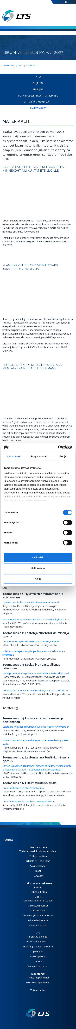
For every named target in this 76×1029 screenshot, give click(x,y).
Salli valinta (38, 568)
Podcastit (38, 875)
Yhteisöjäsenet (38, 956)
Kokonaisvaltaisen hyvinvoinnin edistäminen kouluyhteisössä (35, 619)
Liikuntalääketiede (38, 920)
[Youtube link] (42, 1003)
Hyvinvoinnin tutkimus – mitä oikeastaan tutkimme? (30, 602)
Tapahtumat (8, 65)
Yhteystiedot (38, 990)
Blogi (38, 870)
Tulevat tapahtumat (38, 977)
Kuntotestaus (38, 910)
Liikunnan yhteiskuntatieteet (38, 915)
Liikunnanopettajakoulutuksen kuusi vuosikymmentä (30, 641)
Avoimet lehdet (38, 865)
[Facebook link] (34, 1003)
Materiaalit (32, 65)
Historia (38, 961)
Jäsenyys (38, 951)
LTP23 (20, 65)
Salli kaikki (38, 557)
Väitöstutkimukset (38, 905)
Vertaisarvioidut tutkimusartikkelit (38, 851)
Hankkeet (38, 897)
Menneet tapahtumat (38, 982)
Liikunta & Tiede (38, 847)
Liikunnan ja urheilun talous (38, 900)
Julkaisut (38, 887)
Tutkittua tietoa (38, 891)
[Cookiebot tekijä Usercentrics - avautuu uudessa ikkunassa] (58, 447)
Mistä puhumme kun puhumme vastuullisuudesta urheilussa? (35, 673)
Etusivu (9, 839)
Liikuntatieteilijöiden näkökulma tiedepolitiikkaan (28, 801)
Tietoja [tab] (62, 456)
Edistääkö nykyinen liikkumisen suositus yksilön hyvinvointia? (35, 726)
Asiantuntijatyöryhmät (38, 941)
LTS (38, 932)
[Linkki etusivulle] (38, 1014)
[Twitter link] (36, 1003)
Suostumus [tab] (13, 456)
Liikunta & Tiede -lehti (38, 860)
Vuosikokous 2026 (38, 966)
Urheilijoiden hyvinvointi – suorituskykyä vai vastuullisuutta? (35, 690)
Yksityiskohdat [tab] (38, 456)
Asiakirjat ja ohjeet (38, 936)
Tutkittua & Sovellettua (38, 883)
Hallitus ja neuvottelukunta (38, 946)
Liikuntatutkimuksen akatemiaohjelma (23, 788)
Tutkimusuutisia (38, 856)
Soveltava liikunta (38, 925)
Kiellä (38, 578)
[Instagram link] (39, 1003)
